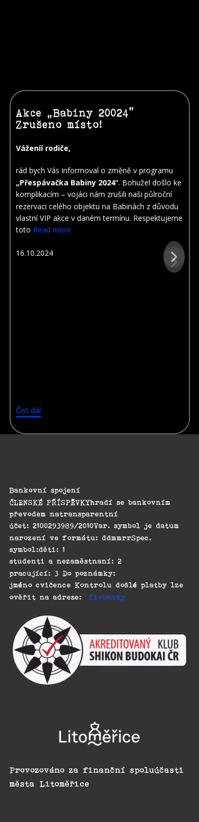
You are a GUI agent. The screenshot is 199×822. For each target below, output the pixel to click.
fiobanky (107, 597)
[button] (174, 256)
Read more (52, 230)
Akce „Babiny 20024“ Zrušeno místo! (75, 118)
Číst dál (28, 410)
